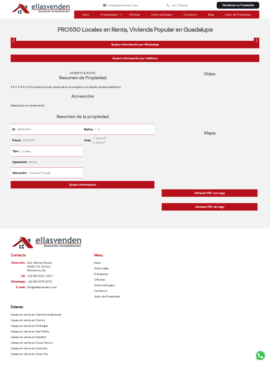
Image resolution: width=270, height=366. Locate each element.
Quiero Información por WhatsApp (135, 44)
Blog (211, 15)
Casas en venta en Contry (28, 320)
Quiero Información (82, 185)
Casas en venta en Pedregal (29, 326)
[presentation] (13, 41)
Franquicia (101, 274)
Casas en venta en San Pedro (30, 331)
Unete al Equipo (161, 15)
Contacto (190, 15)
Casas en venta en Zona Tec (29, 354)
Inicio (86, 15)
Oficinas (134, 15)
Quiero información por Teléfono (135, 58)
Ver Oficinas (177, 5)
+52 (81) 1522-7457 (40, 276)
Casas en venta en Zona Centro (32, 343)
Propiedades (109, 15)
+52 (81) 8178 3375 (39, 281)
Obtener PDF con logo (209, 193)
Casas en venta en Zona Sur (29, 348)
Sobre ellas (101, 268)
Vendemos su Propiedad (238, 5)
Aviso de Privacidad (238, 15)
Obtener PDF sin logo (209, 207)
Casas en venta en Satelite (28, 337)
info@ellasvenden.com (120, 5)
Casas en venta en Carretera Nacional (36, 314)
